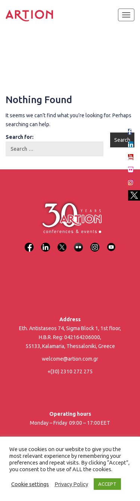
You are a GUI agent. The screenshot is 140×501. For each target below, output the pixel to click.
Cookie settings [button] (30, 484)
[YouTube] (111, 242)
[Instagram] (94, 242)
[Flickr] (78, 242)
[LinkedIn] (45, 242)
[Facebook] (29, 242)
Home (12, 52)
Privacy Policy (71, 484)
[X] (61, 242)
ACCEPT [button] (107, 483)
